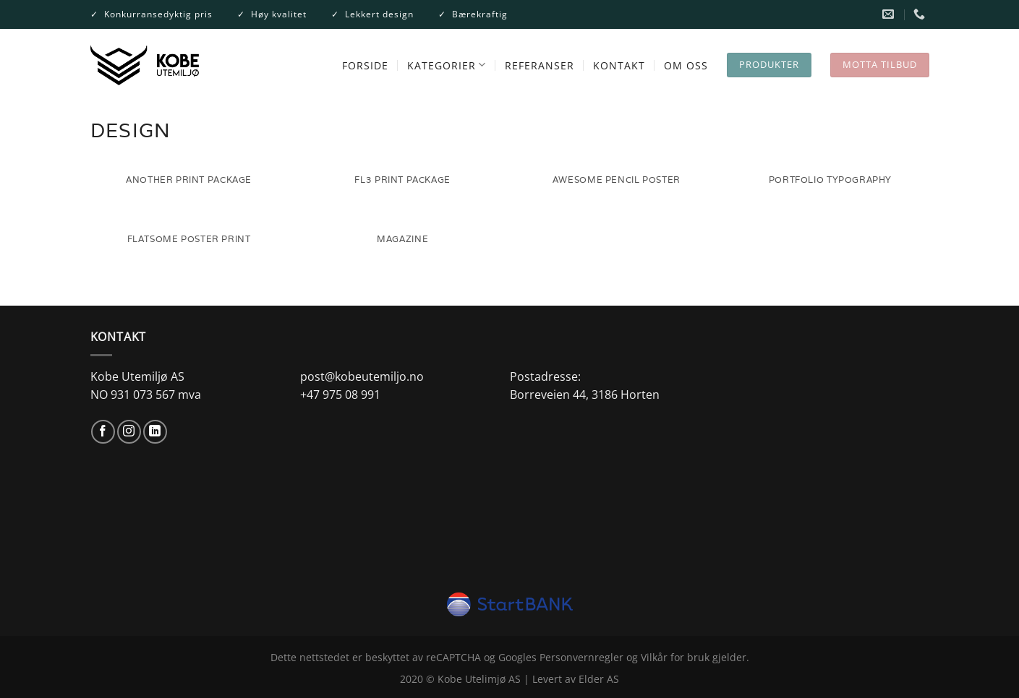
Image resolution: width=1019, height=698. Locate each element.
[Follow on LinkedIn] (155, 432)
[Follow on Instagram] (129, 432)
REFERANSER (539, 65)
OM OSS (686, 65)
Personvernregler (581, 657)
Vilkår (654, 657)
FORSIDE (365, 65)
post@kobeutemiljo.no (362, 376)
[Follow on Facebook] (103, 432)
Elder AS (599, 679)
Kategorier (446, 65)
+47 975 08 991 (340, 394)
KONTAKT (619, 65)
